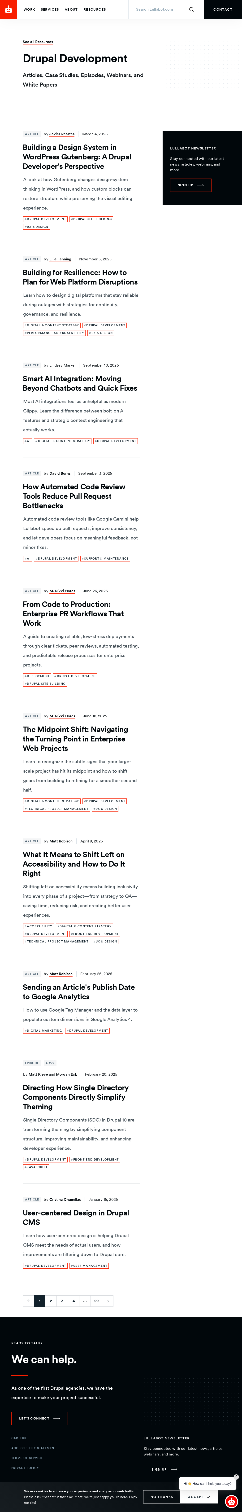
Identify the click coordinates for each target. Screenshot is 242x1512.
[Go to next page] (107, 1301)
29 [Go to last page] (96, 1301)
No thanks (162, 1497)
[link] (223, 9)
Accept (195, 1497)
